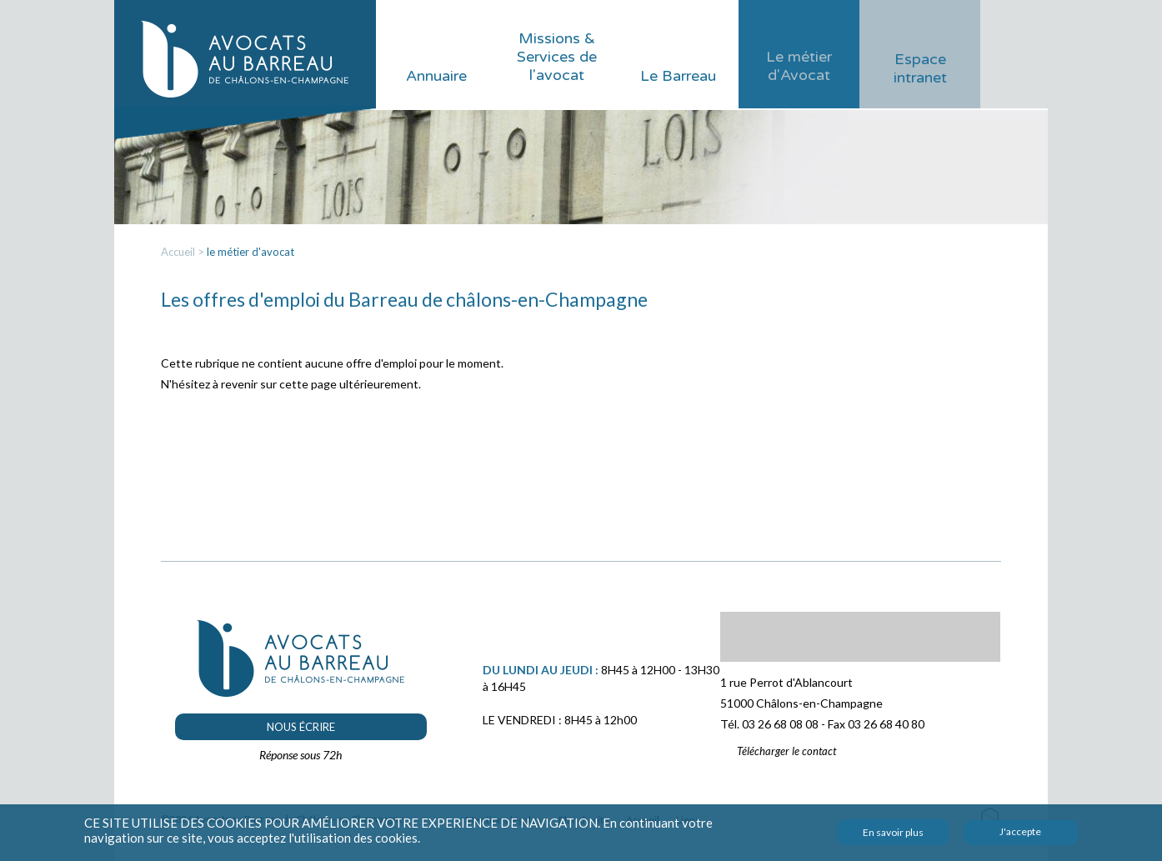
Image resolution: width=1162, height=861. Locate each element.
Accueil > (184, 251)
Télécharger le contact (786, 751)
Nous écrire (301, 726)
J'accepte (1020, 831)
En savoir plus (893, 832)
